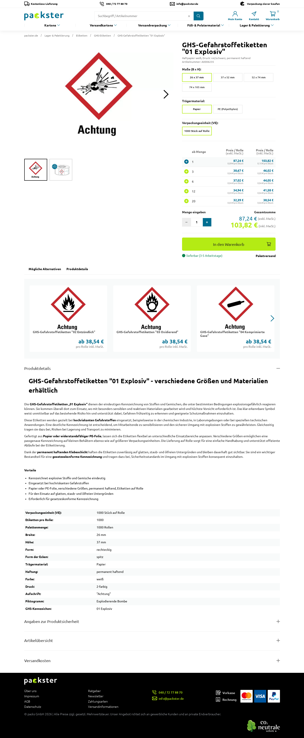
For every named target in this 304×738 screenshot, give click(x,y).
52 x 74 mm (259, 77)
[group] (35, 170)
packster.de (31, 35)
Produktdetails (77, 269)
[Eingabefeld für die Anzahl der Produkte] (197, 222)
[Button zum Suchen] (198, 16)
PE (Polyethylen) (228, 109)
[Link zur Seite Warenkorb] (273, 16)
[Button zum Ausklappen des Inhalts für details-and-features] (152, 368)
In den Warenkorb (228, 244)
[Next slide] (166, 94)
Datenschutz (32, 706)
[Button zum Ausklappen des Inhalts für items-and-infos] (152, 640)
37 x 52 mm (228, 77)
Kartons (50, 25)
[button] (98, 94)
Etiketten (81, 35)
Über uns (30, 691)
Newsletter (95, 696)
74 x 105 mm (197, 87)
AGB (27, 701)
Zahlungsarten (98, 701)
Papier (197, 109)
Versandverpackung (152, 25)
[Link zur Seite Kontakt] (254, 16)
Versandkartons (101, 25)
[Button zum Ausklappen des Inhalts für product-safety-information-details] (152, 621)
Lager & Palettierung (255, 25)
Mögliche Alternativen (45, 269)
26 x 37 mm (197, 77)
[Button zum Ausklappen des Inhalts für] (152, 660)
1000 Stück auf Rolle (197, 131)
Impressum (31, 696)
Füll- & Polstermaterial (203, 25)
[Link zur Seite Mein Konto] (235, 16)
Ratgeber (94, 691)
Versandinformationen (103, 706)
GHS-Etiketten (102, 35)
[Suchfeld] (141, 16)
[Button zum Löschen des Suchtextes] (189, 16)
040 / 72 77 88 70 (116, 3)
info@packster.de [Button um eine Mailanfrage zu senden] (187, 3)
